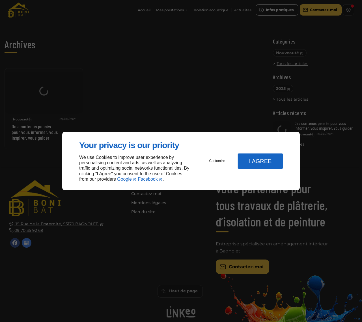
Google (124, 179)
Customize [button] (217, 161)
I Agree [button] (260, 161)
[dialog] (181, 161)
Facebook (148, 179)
